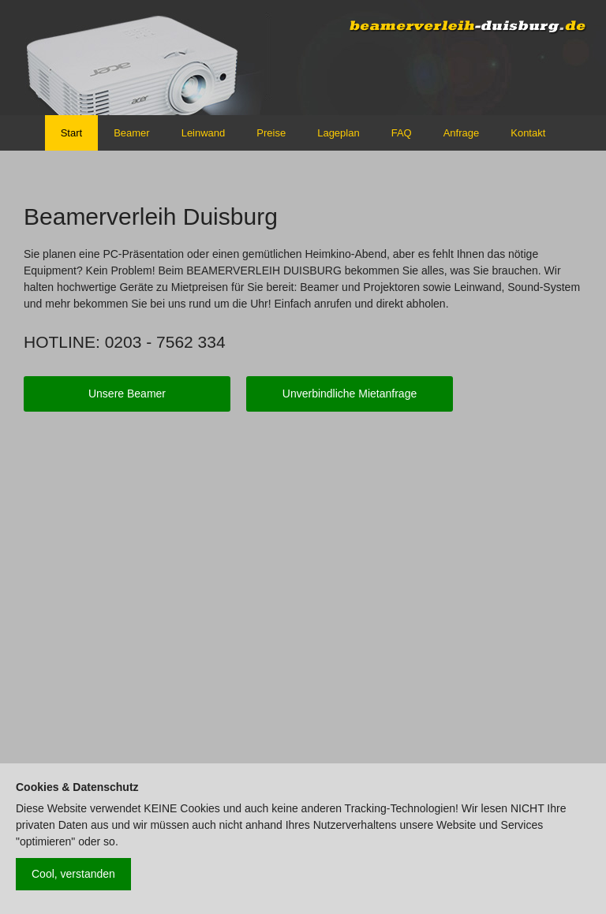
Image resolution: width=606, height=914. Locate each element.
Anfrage (461, 133)
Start (71, 133)
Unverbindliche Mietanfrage (349, 393)
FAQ (401, 133)
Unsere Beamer (127, 393)
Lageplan (338, 133)
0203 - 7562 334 (165, 342)
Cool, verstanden (73, 873)
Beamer (132, 133)
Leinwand (203, 133)
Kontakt (528, 133)
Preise (271, 133)
